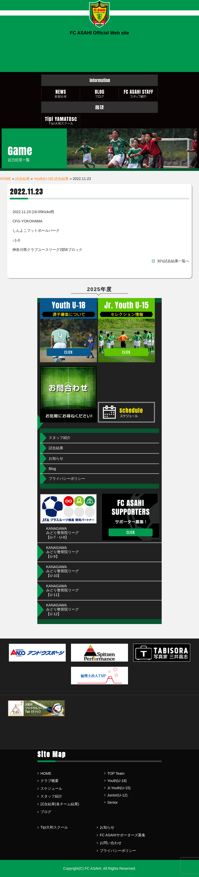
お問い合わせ (111, 843)
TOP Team (115, 773)
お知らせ (56, 458)
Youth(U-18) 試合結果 (51, 179)
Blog (52, 469)
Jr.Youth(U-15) (119, 788)
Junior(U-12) (117, 795)
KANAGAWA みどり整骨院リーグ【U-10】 (62, 571)
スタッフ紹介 (59, 438)
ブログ (45, 812)
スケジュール (51, 788)
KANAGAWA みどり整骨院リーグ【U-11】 (62, 590)
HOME (5, 179)
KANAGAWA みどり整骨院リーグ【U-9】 (62, 552)
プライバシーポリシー (67, 478)
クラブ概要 (49, 781)
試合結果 (22, 179)
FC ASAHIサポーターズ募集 (122, 835)
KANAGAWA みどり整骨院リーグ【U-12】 (62, 609)
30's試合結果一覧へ (173, 261)
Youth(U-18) (117, 781)
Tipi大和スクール (54, 827)
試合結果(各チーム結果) (59, 804)
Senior (112, 802)
